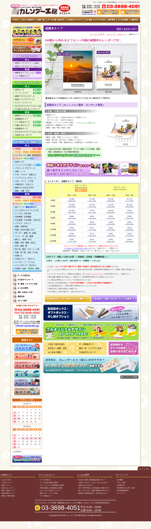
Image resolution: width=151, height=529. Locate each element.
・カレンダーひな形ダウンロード (50, 490)
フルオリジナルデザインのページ (79, 248)
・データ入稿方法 (44, 480)
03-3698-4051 (61, 507)
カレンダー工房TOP (97, 34)
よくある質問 (123, 20)
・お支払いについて (6, 488)
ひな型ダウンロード (75, 20)
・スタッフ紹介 (121, 482)
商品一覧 (41, 20)
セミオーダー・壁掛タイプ (116, 34)
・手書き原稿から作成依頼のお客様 (50, 488)
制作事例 (112, 20)
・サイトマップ (121, 493)
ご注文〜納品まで (28, 20)
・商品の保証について (7, 493)
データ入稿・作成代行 (56, 20)
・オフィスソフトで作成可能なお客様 (51, 485)
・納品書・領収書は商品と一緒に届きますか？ (92, 493)
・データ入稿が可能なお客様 (48, 482)
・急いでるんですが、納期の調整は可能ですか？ (93, 490)
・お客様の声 (120, 485)
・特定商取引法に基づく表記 (125, 488)
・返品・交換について (7, 490)
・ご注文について (6, 482)
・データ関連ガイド (45, 496)
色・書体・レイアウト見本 (95, 20)
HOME (15, 20)
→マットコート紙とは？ (86, 123)
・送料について (5, 485)
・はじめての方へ (6, 480)
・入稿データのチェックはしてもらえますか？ (92, 482)
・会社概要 (119, 480)
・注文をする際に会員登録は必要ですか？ (91, 480)
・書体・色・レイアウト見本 (48, 493)
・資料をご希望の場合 (7, 496)
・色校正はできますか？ (85, 485)
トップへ (144, 469)
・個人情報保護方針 (122, 490)
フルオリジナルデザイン (95, 274)
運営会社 (134, 20)
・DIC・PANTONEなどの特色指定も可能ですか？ (93, 488)
